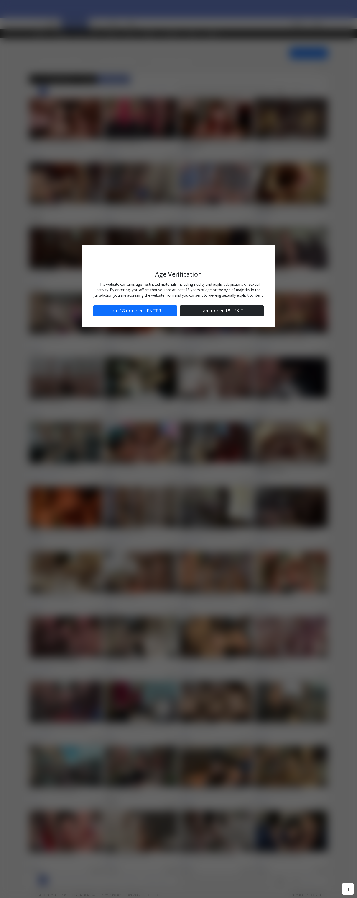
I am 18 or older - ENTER (135, 311)
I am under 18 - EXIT (222, 311)
